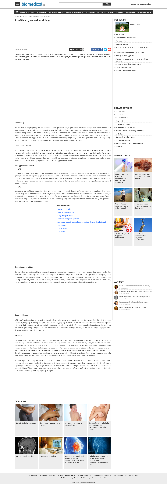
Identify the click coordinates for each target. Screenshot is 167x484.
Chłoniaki (119, 121)
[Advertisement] (63, 34)
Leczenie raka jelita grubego (68, 219)
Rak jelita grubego (123, 140)
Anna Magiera (123, 299)
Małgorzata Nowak (124, 310)
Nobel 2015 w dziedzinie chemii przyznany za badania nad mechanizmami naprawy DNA (98, 460)
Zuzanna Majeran (124, 304)
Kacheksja (119, 134)
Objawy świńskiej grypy (125, 56)
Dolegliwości (129, 12)
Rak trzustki (120, 114)
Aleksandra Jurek (124, 293)
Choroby (119, 12)
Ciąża (54, 12)
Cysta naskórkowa (123, 124)
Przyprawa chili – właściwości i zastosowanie (134, 302)
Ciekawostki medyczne (102, 475)
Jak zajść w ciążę (122, 44)
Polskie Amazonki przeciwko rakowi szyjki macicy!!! (121, 206)
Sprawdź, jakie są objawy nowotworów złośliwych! (143, 206)
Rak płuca (61, 232)
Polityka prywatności (89, 478)
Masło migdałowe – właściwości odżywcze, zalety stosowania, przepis (135, 297)
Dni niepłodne (121, 41)
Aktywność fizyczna (105, 12)
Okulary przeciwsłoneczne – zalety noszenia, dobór (135, 291)
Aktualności (33, 475)
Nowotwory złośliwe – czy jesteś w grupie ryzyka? (143, 176)
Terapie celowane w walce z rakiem (50, 424)
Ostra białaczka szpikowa (125, 127)
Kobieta (69, 12)
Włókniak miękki (122, 118)
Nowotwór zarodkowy (48, 456)
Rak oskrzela (120, 111)
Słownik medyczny (84, 475)
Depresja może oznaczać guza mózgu (130, 131)
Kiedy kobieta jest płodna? (126, 38)
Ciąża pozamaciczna (123, 67)
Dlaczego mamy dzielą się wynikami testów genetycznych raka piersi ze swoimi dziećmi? (75, 459)
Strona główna (16, 12)
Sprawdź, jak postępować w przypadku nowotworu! (140, 237)
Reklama (64, 478)
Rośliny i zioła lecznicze (66, 475)
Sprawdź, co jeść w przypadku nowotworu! (122, 236)
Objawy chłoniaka (64, 209)
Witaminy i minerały (47, 475)
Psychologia (90, 12)
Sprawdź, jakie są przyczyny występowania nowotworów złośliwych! (121, 178)
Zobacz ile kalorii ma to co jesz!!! (128, 64)
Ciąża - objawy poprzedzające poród (130, 52)
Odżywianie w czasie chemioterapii (129, 143)
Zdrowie (23, 12)
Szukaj (107, 4)
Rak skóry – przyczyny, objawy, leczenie (73, 424)
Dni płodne (120, 34)
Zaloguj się (135, 4)
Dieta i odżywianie (43, 12)
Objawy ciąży (134, 24)
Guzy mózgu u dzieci (65, 215)
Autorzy (119, 282)
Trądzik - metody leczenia (126, 70)
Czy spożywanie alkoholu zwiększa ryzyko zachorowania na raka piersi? (99, 426)
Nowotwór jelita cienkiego (26, 423)
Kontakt (103, 478)
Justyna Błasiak (123, 288)
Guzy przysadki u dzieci (25, 456)
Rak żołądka (62, 225)
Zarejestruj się (145, 4)
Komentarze (77, 49)
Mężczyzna (78, 12)
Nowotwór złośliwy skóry (125, 137)
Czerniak (119, 147)
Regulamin (75, 478)
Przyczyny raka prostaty (66, 212)
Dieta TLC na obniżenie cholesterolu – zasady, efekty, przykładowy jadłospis (135, 286)
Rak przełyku (62, 228)
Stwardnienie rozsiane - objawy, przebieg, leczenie (132, 60)
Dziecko (61, 12)
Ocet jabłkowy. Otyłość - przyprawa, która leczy (132, 48)
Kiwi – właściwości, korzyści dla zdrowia (132, 307)
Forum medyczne (144, 12)
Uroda (31, 12)
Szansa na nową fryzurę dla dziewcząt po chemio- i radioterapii (81, 222)
